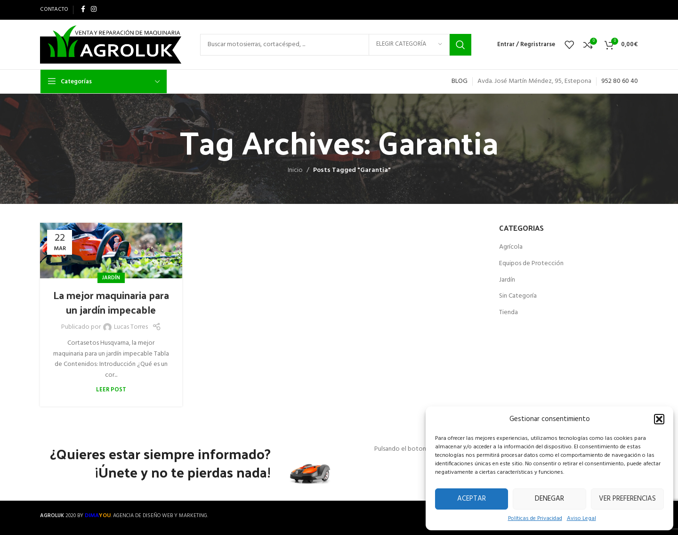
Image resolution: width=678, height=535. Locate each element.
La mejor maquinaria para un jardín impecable (111, 302)
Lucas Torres (131, 327)
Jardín (111, 278)
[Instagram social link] (93, 9)
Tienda (508, 312)
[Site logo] (110, 44)
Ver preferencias (627, 498)
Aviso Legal (581, 518)
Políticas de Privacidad (535, 518)
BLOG (460, 81)
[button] (659, 419)
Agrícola (511, 247)
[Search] (335, 45)
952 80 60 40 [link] (619, 81)
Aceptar (471, 498)
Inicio (295, 170)
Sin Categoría (518, 296)
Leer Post (111, 390)
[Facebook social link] (83, 9)
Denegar (549, 498)
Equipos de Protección (531, 263)
